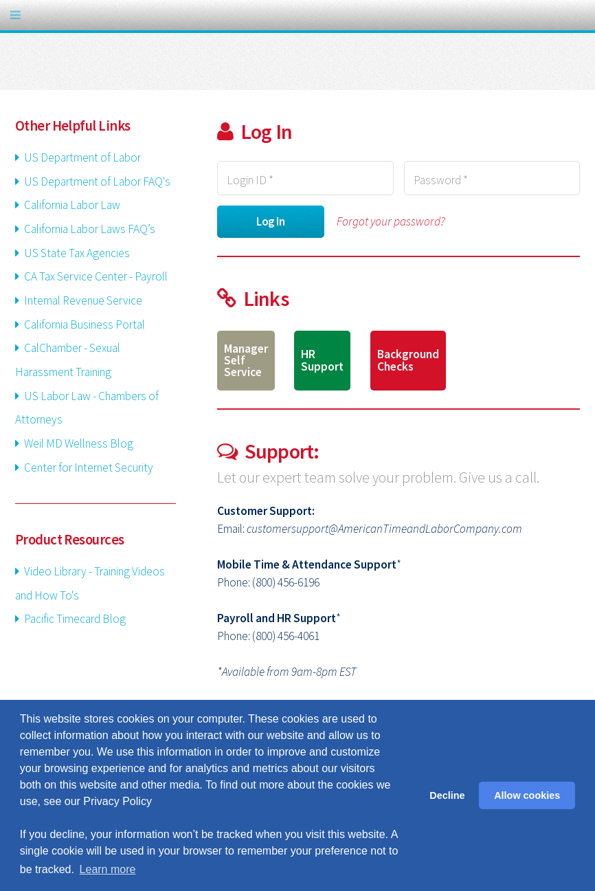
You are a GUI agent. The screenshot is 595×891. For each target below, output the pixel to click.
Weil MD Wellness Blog (77, 443)
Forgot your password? (391, 221)
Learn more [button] (108, 869)
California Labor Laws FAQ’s (88, 228)
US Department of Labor (81, 157)
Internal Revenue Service (82, 300)
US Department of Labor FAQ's (96, 181)
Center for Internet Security (87, 467)
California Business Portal (83, 324)
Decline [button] (446, 795)
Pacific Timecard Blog (74, 618)
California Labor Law (71, 204)
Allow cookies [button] (527, 795)
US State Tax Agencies (76, 253)
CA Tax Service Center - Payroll (95, 276)
